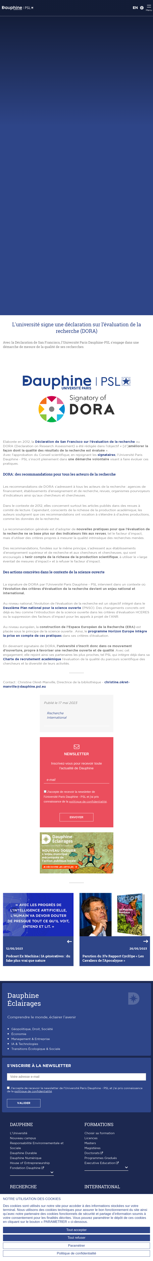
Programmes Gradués (100, 1158)
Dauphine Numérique (25, 1158)
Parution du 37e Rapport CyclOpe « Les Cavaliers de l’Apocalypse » (113, 958)
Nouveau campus (23, 1138)
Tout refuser (76, 1238)
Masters (90, 1143)
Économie (18, 1034)
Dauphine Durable (23, 1153)
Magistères (92, 1148)
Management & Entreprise (30, 1039)
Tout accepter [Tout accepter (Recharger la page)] (76, 1230)
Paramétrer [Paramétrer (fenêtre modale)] (76, 1245)
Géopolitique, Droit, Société (32, 1029)
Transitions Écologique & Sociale (35, 1049)
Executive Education (99, 1163)
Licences (90, 1138)
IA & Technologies (24, 1044)
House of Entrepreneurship (30, 1163)
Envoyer (76, 817)
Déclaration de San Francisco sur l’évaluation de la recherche (85, 441)
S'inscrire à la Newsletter (39, 1066)
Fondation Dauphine (25, 1168)
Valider (23, 1103)
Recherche (55, 713)
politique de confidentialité (88, 801)
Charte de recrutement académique (32, 659)
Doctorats (91, 1153)
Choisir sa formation (99, 1133)
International (56, 717)
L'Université (18, 1133)
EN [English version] (135, 8)
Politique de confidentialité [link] (76, 1253)
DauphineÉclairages (24, 999)
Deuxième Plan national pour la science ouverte (42, 608)
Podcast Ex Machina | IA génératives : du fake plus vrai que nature (38, 958)
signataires (106, 455)
